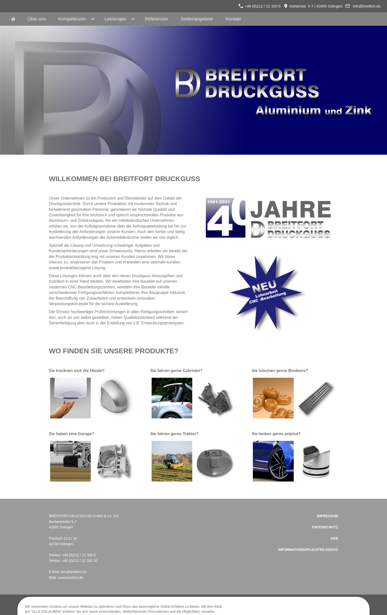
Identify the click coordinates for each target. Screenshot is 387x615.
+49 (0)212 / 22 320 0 (260, 6)
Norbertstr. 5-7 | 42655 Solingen (313, 6)
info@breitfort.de (367, 6)
